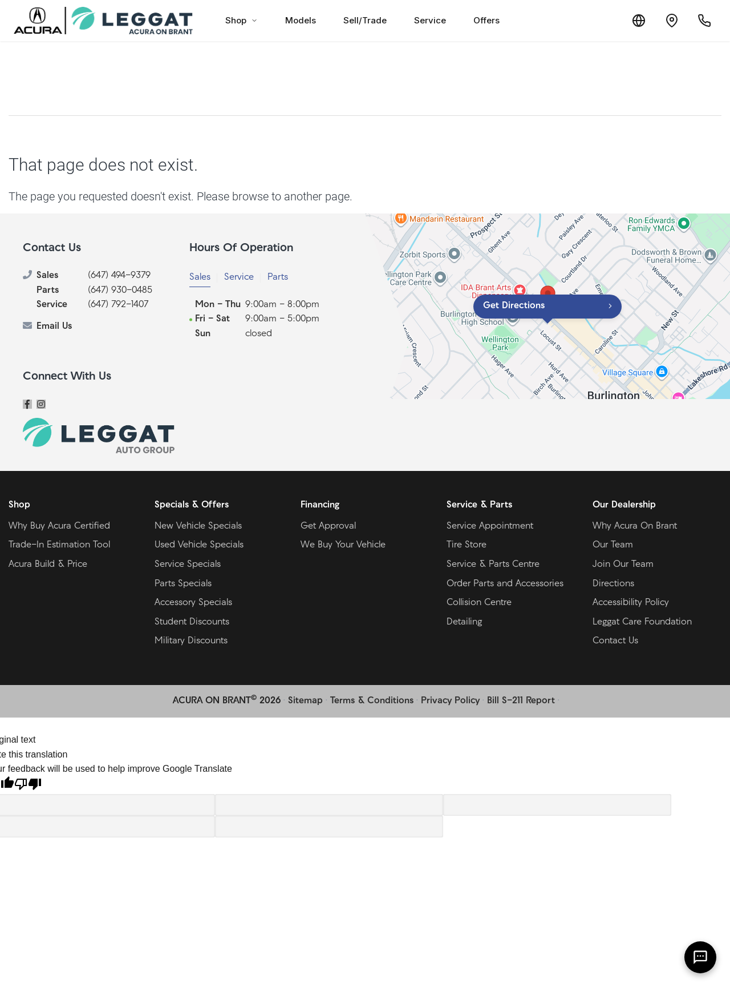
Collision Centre (479, 602)
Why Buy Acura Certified (59, 526)
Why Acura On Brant (635, 526)
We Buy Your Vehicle (343, 545)
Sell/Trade (365, 20)
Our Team (613, 545)
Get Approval (328, 526)
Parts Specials (183, 584)
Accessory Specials (193, 602)
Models (300, 20)
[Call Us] (703, 20)
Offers (486, 20)
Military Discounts (191, 641)
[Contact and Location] (669, 20)
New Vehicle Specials (198, 526)
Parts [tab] (277, 277)
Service (430, 20)
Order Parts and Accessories (505, 584)
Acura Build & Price (48, 564)
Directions (613, 584)
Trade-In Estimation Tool (59, 545)
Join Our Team (623, 564)
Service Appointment (490, 526)
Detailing (464, 622)
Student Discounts (192, 622)
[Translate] (635, 20)
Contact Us (615, 641)
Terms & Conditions (371, 701)
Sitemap (305, 701)
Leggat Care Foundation (642, 622)
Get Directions (514, 306)
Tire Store (466, 545)
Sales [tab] (199, 277)
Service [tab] (239, 277)
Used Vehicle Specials (199, 545)
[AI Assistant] (700, 957)
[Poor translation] (28, 785)
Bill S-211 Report (521, 701)
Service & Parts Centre (493, 564)
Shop (241, 20)
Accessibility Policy (631, 602)
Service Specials (188, 564)
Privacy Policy (450, 701)
